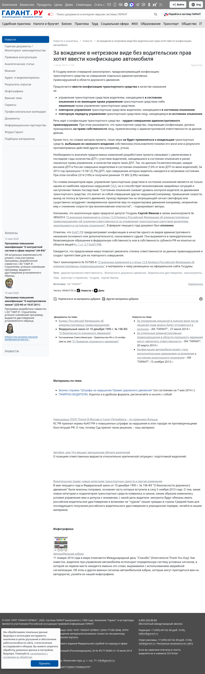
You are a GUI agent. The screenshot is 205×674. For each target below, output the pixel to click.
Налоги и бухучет (46, 24)
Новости (10, 39)
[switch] (50, 14)
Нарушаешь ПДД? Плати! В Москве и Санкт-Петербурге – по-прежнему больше (105, 419)
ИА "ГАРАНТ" (74, 284)
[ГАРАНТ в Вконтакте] (121, 5)
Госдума (94, 277)
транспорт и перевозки (74, 277)
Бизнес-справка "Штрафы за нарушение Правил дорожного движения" (106, 390)
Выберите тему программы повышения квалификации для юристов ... (21, 338)
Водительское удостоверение (165, 272)
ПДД (113, 186)
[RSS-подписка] (161, 5)
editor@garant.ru (148, 633)
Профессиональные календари (25, 111)
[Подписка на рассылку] (109, 5)
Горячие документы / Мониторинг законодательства (25, 48)
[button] (182, 14)
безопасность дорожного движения (125, 272)
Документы (12, 118)
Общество (189, 24)
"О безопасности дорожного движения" (85, 333)
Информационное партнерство (25, 125)
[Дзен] (126, 4)
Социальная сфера (115, 24)
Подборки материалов (20, 139)
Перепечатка (195, 284)
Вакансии (27, 5)
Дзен (99, 290)
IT (200, 24)
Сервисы (10, 105)
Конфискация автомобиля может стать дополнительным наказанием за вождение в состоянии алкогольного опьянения (166, 353)
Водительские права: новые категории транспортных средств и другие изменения (107, 481)
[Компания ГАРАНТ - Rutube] (155, 5)
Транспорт (171, 24)
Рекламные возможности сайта (175, 643)
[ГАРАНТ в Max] (131, 4)
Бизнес (67, 24)
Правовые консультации (21, 57)
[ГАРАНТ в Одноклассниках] (149, 5)
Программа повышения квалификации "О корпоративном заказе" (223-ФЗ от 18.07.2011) (25, 301)
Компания (9, 5)
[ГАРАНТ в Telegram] (138, 5)
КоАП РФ (77, 232)
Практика (82, 24)
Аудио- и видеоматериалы (22, 77)
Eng (196, 5)
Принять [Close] (44, 663)
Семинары (84, 5)
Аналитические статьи (19, 64)
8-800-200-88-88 (148, 620)
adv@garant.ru (147, 643)
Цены (58, 5)
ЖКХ (135, 24)
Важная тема (13, 98)
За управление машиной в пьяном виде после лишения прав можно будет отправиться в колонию (167, 325)
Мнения (10, 71)
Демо (69, 5)
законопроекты (193, 272)
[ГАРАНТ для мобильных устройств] (115, 5)
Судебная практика (16, 24)
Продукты (44, 5)
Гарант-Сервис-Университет (74, 666)
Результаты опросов (18, 84)
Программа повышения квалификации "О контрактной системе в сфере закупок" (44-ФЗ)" (25, 247)
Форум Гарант (14, 132)
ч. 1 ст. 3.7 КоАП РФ (87, 244)
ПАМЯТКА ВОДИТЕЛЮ (73, 394)
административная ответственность (82, 272)
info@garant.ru (106, 660)
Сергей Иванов (109, 277)
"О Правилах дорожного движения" (95, 341)
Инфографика (14, 91)
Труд (95, 24)
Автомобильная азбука (68, 554)
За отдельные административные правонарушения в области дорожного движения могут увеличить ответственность (170, 337)
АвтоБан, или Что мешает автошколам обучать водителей (91, 452)
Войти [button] (178, 5)
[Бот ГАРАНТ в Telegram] (143, 5)
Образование (151, 24)
